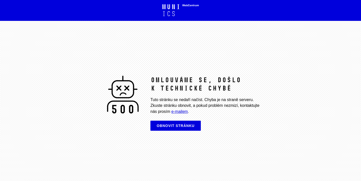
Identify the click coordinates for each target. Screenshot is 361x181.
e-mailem (179, 111)
